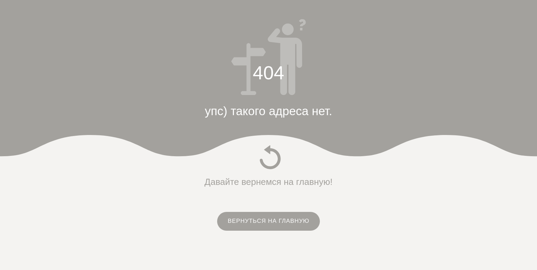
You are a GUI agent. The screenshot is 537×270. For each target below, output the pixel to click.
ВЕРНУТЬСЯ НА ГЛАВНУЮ (268, 221)
